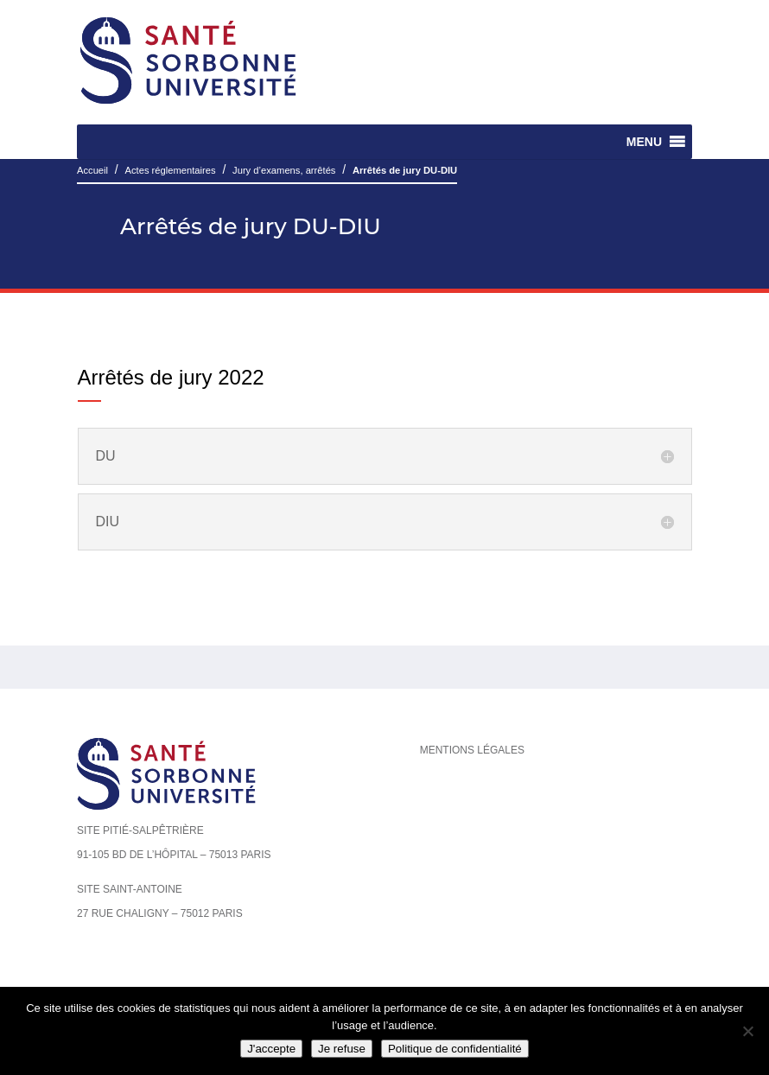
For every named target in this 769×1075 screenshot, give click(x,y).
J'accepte (271, 1048)
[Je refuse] (747, 1031)
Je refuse (341, 1048)
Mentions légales (472, 750)
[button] (644, 141)
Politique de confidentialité (455, 1048)
